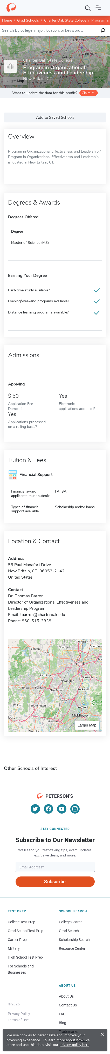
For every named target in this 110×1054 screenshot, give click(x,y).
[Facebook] (48, 809)
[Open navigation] (98, 7)
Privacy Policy (19, 1014)
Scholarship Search (74, 940)
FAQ (62, 1014)
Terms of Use (18, 1020)
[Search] (88, 7)
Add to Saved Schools (55, 117)
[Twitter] (35, 809)
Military (14, 948)
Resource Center (72, 948)
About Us (66, 996)
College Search (70, 922)
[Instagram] (75, 809)
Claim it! (88, 92)
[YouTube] (61, 809)
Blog (62, 1023)
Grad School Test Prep (25, 931)
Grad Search (69, 931)
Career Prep (17, 940)
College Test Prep (21, 922)
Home (7, 20)
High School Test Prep (25, 957)
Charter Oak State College (65, 20)
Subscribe (55, 881)
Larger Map (87, 725)
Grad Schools (28, 20)
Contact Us (68, 1005)
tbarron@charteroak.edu (42, 615)
